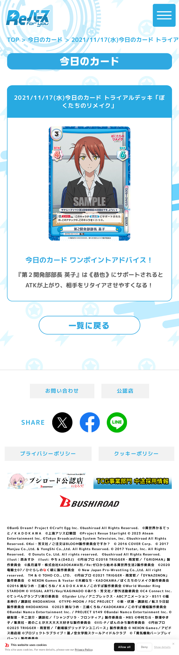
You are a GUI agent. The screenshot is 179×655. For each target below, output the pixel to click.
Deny (144, 647)
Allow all (124, 647)
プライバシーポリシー (48, 453)
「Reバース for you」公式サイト (27, 18)
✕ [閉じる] (173, 644)
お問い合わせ (62, 390)
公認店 (125, 390)
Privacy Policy (83, 649)
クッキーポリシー (136, 453)
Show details (162, 647)
